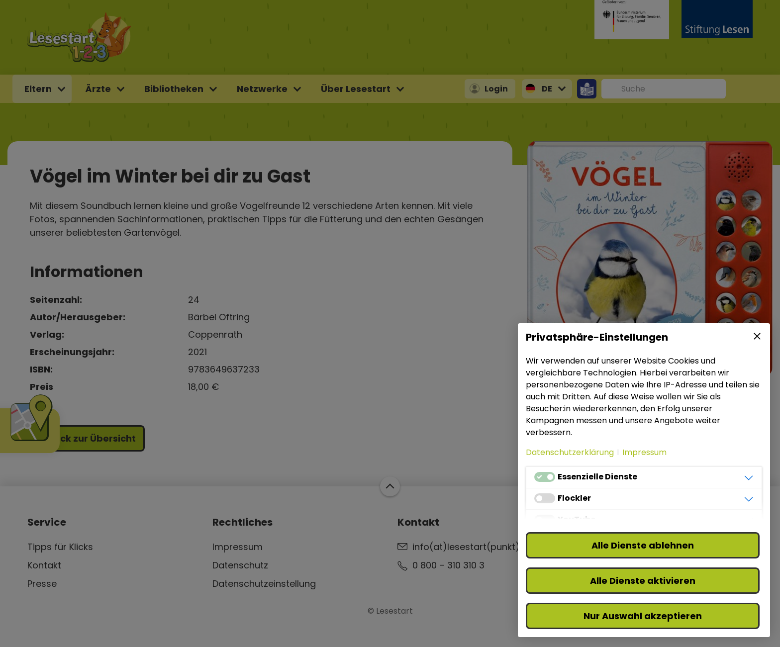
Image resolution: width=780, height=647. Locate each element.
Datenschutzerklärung (570, 452)
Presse (42, 583)
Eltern (38, 89)
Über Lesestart (355, 89)
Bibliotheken (173, 89)
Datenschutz (240, 565)
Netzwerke (262, 89)
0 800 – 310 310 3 (448, 565)
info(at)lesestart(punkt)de (471, 547)
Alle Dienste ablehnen (642, 545)
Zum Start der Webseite (390, 486)
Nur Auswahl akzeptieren (643, 616)
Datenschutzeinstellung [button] (264, 583)
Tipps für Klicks (60, 547)
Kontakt (44, 565)
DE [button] (547, 88)
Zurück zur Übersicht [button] (87, 438)
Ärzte (98, 89)
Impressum (237, 547)
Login (496, 88)
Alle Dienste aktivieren (642, 580)
